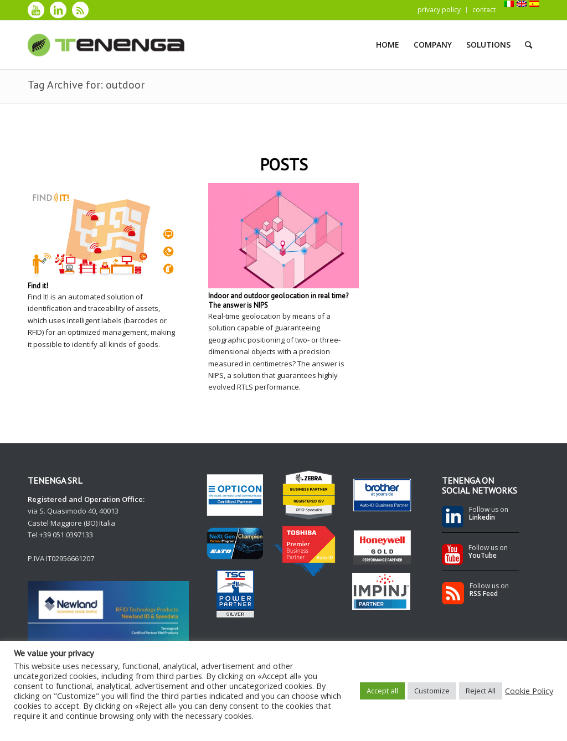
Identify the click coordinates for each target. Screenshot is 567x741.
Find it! (38, 286)
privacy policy (439, 9)
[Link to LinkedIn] (58, 10)
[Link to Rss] (80, 10)
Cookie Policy (529, 691)
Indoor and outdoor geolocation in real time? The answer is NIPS (278, 300)
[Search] (528, 44)
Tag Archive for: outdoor (86, 84)
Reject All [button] (481, 691)
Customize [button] (432, 691)
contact (484, 9)
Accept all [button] (382, 691)
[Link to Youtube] (36, 10)
